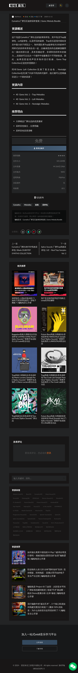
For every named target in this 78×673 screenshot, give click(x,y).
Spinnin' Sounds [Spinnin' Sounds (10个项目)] (46, 514)
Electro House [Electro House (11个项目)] (47, 498)
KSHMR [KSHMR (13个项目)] (58, 506)
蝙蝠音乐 (18, 220)
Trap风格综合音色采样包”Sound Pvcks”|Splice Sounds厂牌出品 (24, 418)
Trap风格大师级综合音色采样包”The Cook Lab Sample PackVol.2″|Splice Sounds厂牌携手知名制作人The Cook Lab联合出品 (53, 379)
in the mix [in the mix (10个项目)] (47, 506)
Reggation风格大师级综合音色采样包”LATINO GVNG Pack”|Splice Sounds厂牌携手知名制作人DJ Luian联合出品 (24, 337)
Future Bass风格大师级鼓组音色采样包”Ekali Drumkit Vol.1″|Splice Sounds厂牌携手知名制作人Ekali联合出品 (53, 419)
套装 (37, 205)
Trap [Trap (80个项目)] (25, 523)
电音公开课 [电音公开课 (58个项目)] (27, 527)
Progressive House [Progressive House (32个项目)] (19, 514)
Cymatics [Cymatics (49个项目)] (38, 494)
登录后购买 (39, 148)
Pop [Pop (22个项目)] (48, 510)
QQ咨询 (39, 197)
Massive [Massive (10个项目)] (38, 510)
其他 (25, 16)
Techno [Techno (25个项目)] (57, 519)
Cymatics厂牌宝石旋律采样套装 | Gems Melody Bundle (42, 220)
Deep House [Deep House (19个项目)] (50, 494)
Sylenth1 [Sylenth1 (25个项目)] (31, 519)
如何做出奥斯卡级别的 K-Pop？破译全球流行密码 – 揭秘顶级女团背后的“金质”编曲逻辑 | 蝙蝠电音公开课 (46, 555)
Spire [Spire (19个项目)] (57, 514)
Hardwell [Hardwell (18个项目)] (54, 502)
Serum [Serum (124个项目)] (33, 514)
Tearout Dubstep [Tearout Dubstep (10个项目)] (44, 519)
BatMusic (16, 17)
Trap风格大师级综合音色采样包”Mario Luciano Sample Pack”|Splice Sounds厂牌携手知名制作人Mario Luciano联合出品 (24, 378)
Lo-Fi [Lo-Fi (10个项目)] (15, 510)
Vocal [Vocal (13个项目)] (45, 523)
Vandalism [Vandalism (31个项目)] (35, 523)
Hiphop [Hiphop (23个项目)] (27, 506)
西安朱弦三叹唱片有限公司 (31, 665)
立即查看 (39, 642)
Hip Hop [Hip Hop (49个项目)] (16, 506)
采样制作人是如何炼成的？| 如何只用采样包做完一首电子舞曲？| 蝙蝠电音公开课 (24, 300)
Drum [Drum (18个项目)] (16, 498)
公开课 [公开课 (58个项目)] (16, 527)
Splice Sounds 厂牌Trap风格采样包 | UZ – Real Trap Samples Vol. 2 (53, 250)
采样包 (45, 205)
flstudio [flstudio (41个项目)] (59, 498)
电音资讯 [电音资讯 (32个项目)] (50, 527)
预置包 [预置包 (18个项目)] (58, 531)
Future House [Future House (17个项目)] (42, 502)
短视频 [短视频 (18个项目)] (29, 531)
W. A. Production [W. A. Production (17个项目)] (57, 523)
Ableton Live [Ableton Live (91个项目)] (18, 494)
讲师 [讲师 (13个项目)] (38, 531)
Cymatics (17, 205)
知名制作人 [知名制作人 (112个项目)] (18, 531)
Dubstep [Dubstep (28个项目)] (26, 498)
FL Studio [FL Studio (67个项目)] (17, 502)
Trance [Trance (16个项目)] (16, 523)
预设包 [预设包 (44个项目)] (16, 535)
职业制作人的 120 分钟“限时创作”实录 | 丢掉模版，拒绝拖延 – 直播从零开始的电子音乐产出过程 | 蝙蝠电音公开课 (46, 572)
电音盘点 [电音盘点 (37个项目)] (39, 527)
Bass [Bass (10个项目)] (28, 494)
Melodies (27, 205)
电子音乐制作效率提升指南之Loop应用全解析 (53, 299)
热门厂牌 (38, 16)
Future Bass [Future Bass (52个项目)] (28, 502)
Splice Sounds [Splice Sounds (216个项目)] (18, 519)
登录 (49, 453)
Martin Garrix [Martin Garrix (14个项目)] (27, 510)
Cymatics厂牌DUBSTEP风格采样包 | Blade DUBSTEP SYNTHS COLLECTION (24, 250)
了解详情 (39, 649)
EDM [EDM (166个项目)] (36, 498)
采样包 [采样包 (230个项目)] (47, 531)
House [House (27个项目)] (37, 506)
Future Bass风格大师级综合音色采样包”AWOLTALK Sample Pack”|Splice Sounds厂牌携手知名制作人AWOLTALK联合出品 (53, 339)
